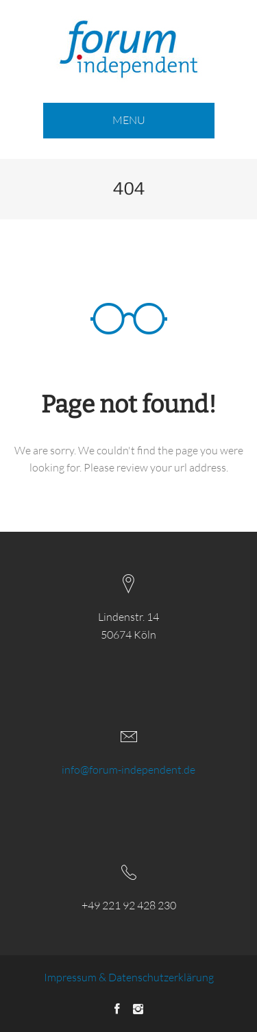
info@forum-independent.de (128, 769)
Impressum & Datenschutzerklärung (129, 977)
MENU (128, 120)
